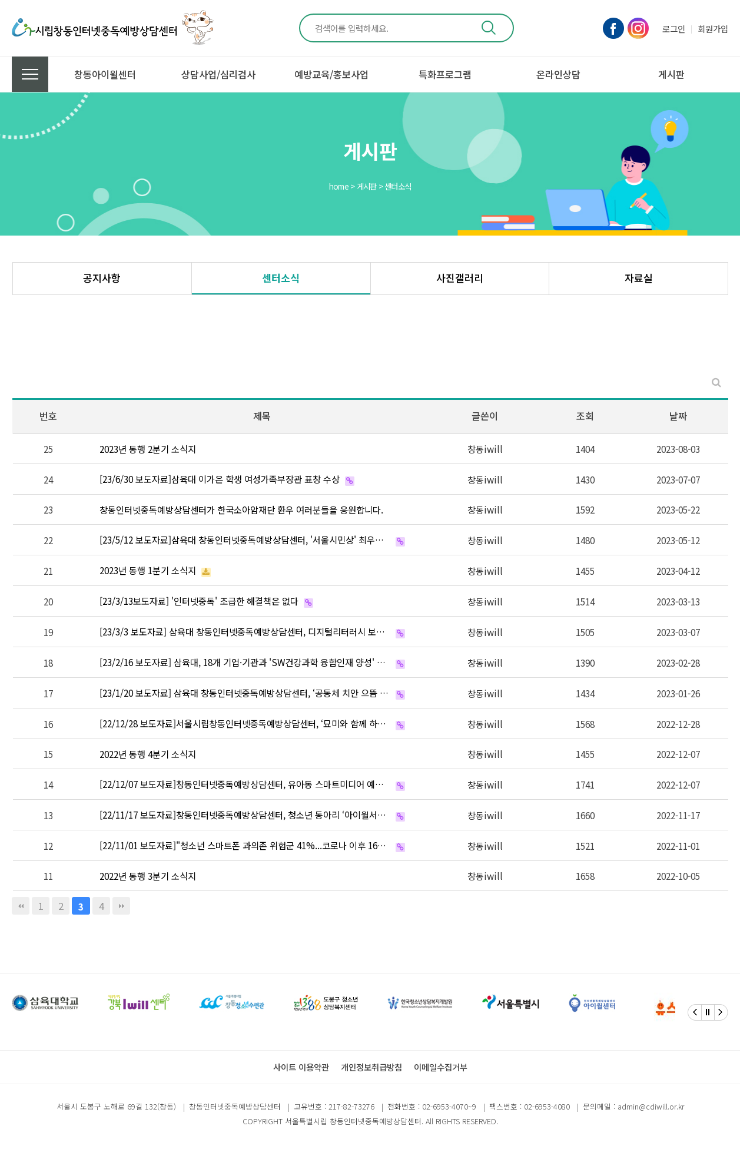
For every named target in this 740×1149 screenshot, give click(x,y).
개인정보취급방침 (371, 1067)
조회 (585, 416)
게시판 (671, 74)
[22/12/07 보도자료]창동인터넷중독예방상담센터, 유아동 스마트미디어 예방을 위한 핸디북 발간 (245, 783)
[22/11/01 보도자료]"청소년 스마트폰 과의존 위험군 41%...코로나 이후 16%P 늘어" (245, 845)
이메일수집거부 (440, 1067)
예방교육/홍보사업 (331, 74)
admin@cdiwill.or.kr (651, 1106)
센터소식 (281, 277)
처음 (20, 906)
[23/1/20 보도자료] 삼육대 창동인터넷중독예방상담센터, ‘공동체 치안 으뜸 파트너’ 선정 (245, 692)
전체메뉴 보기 (30, 74)
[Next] (721, 1012)
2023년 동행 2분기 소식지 (147, 448)
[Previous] (695, 1012)
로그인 (673, 28)
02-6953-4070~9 (449, 1106)
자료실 (639, 277)
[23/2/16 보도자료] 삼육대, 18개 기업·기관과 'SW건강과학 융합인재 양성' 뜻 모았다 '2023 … (245, 661)
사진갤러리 (459, 277)
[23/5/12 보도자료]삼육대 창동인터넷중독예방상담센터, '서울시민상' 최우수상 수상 (245, 539)
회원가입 (713, 28)
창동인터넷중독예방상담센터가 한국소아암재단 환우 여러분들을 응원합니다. (241, 509)
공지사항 (102, 277)
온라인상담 (558, 74)
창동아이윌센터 (105, 74)
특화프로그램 (445, 74)
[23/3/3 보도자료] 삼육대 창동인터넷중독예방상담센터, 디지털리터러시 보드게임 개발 (245, 631)
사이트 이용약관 (301, 1067)
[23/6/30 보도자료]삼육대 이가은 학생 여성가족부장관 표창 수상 (219, 478)
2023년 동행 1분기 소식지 (147, 570)
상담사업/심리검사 (218, 74)
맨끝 (121, 906)
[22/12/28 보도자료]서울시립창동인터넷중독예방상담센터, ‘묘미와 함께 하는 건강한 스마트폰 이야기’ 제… (245, 723)
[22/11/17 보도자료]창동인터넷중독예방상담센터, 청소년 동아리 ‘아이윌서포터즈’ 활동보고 (245, 814)
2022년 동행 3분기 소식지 (147, 875)
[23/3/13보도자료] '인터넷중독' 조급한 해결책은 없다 (198, 600)
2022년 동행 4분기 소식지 (147, 753)
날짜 (678, 416)
